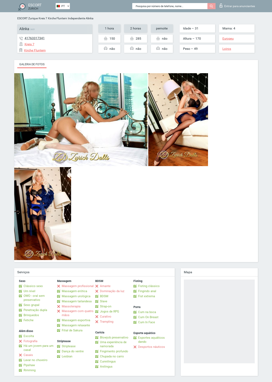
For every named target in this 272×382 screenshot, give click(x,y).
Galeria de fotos (31, 64)
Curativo (105, 316)
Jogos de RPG (109, 311)
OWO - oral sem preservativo (34, 298)
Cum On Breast (148, 317)
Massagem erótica (74, 291)
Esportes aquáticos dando (151, 340)
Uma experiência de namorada (113, 344)
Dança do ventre (73, 351)
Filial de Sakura (72, 330)
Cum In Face (146, 322)
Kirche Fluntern (57, 18)
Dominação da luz (112, 291)
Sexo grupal (31, 305)
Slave (103, 301)
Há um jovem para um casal (38, 348)
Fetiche (29, 320)
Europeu (228, 38)
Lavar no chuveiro (36, 360)
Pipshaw (29, 365)
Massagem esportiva (76, 320)
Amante (105, 286)
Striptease (69, 346)
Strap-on (105, 306)
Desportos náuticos (151, 347)
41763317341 (35, 38)
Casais (28, 355)
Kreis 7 (43, 18)
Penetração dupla (35, 310)
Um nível (29, 291)
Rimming (30, 370)
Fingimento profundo (114, 351)
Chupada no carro (112, 356)
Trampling (106, 321)
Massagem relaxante (76, 325)
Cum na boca (147, 312)
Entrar (237, 5)
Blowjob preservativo (114, 337)
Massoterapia (71, 306)
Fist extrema (146, 296)
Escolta (29, 336)
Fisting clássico (149, 286)
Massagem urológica (76, 296)
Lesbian (67, 356)
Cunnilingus (108, 361)
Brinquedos (31, 315)
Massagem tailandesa (77, 301)
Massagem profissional (78, 286)
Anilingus (106, 366)
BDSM (104, 296)
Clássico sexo (33, 286)
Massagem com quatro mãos (77, 313)
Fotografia (30, 341)
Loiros (226, 49)
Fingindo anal (147, 291)
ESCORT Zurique (27, 18)
